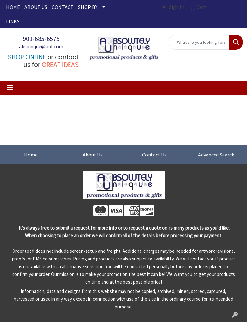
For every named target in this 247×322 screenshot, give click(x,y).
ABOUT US (35, 7)
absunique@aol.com (41, 46)
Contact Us (154, 154)
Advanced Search (216, 154)
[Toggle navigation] (10, 87)
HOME (13, 7)
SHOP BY (87, 7)
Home (31, 154)
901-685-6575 (41, 38)
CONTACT (63, 7)
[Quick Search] (199, 42)
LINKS (13, 21)
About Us (93, 154)
